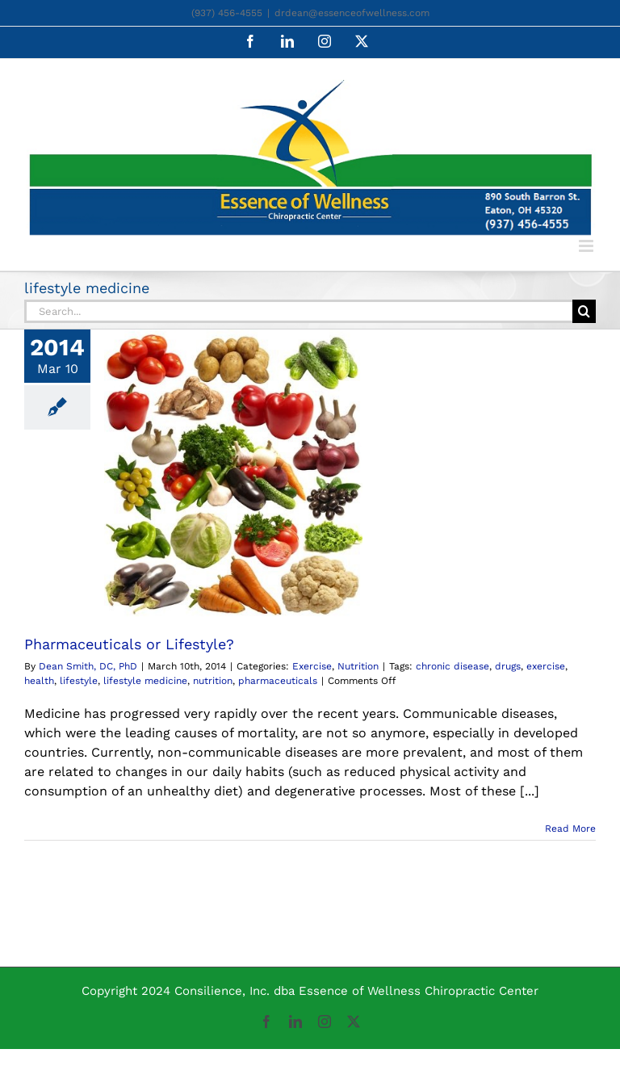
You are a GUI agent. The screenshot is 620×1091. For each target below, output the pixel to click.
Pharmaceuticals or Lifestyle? (129, 644)
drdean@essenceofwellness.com (351, 13)
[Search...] (298, 311)
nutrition (212, 680)
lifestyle (79, 680)
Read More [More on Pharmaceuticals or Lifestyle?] (570, 828)
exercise (545, 666)
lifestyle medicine (145, 680)
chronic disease (452, 666)
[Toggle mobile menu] (587, 245)
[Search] (584, 311)
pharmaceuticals (277, 680)
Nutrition (358, 666)
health (39, 680)
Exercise (312, 666)
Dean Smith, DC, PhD (88, 666)
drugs (508, 666)
